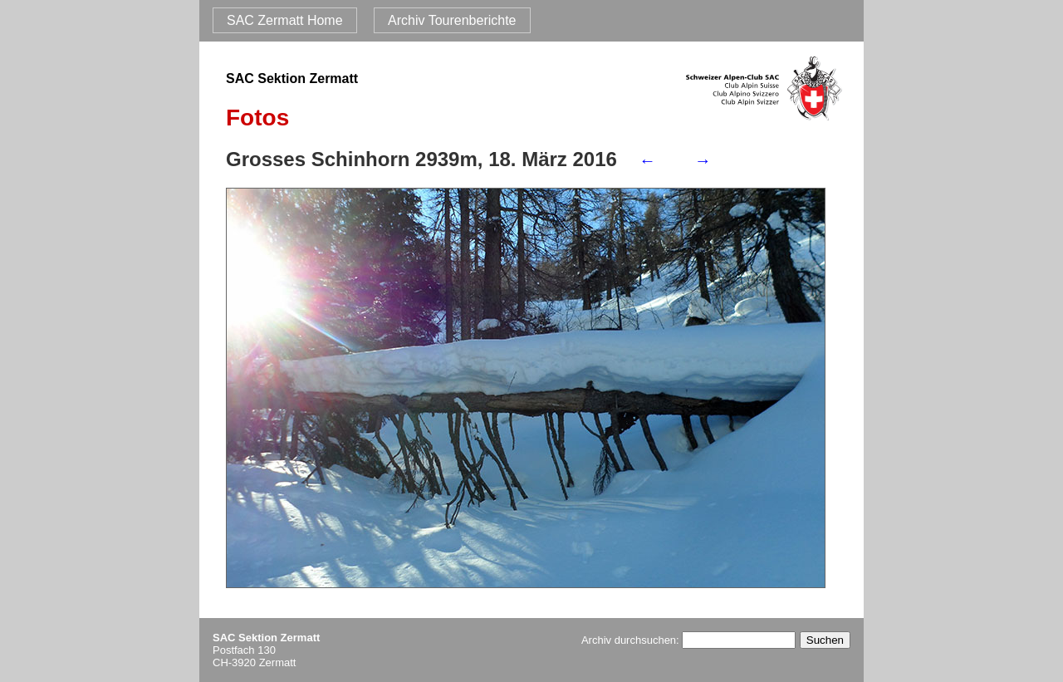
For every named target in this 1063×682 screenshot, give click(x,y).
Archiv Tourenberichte (452, 20)
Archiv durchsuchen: (688, 640)
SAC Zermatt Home (285, 20)
